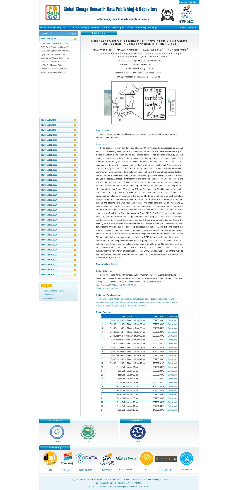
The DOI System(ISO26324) (54, 291)
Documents (95, 27)
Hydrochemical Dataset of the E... (55, 54)
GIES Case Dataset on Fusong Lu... (56, 44)
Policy (84, 27)
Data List (66, 27)
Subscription (119, 27)
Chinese (183, 2)
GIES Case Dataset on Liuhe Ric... (55, 51)
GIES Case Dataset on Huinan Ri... (55, 47)
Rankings (153, 27)
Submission (54, 27)
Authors (107, 27)
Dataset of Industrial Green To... (54, 69)
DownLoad (172, 320)
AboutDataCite (49, 298)
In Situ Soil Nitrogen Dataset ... (54, 65)
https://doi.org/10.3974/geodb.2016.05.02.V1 (116, 285)
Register (192, 27)
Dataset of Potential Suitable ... (54, 62)
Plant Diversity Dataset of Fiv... (53, 72)
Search (75, 27)
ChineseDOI (48, 295)
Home (43, 27)
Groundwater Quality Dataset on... (55, 58)
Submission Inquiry (136, 27)
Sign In (183, 27)
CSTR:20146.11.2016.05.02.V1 (110, 288)
